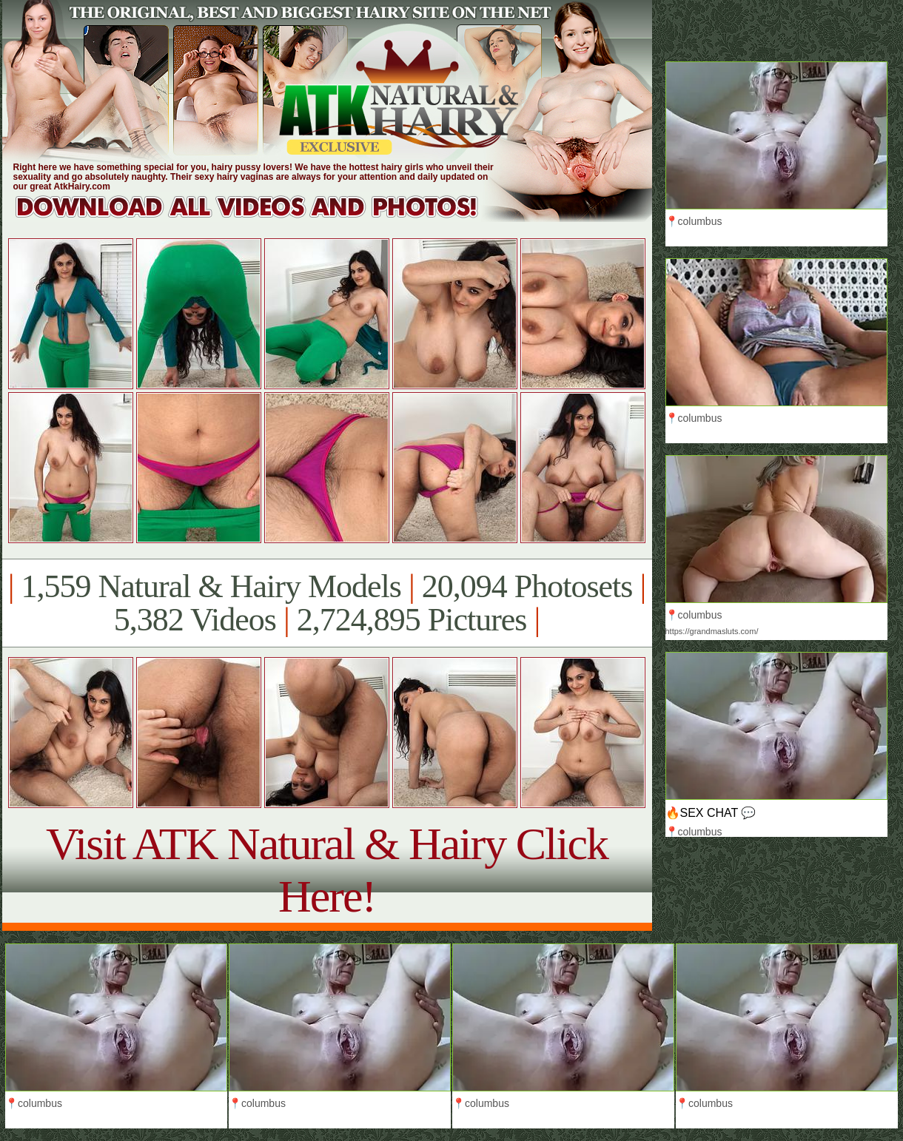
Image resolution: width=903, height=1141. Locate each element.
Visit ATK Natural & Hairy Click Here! (327, 869)
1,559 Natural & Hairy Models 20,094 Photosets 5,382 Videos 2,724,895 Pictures (326, 603)
